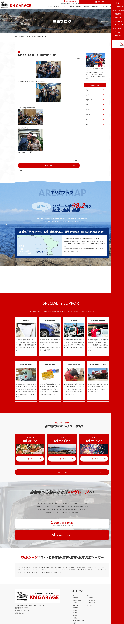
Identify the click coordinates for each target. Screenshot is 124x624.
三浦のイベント (93, 587)
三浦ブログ (23, 40)
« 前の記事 (21, 164)
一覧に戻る (54, 165)
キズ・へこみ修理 (69, 11)
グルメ (88, 129)
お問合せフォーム (112, 4)
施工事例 (112, 11)
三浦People (89, 104)
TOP (74, 579)
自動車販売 (95, 11)
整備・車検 (86, 11)
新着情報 (75, 607)
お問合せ (75, 602)
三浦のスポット (93, 584)
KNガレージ (59, 614)
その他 (88, 119)
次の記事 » (75, 164)
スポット (88, 94)
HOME (50, 11)
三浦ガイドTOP (65, 466)
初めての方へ (58, 11)
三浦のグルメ (93, 582)
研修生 (88, 114)
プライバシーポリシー (79, 604)
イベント (88, 99)
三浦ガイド (91, 579)
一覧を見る (34, 453)
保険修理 (78, 11)
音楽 (87, 109)
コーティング (104, 11)
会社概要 (120, 11)
